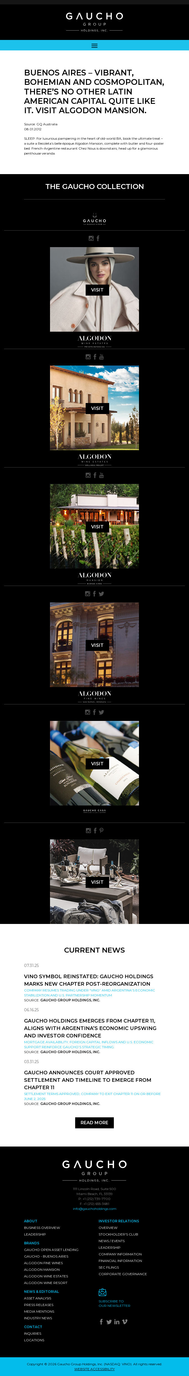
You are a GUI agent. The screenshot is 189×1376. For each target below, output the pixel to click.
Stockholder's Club (118, 1234)
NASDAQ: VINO (117, 1364)
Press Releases (38, 1305)
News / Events (112, 1241)
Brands (31, 1243)
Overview (108, 1228)
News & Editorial (41, 1292)
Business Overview (42, 1228)
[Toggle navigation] (94, 45)
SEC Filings (109, 1267)
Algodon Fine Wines (43, 1263)
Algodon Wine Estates (46, 1276)
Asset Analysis (37, 1298)
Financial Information (120, 1261)
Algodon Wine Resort (45, 1283)
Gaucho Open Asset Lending (51, 1250)
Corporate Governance (123, 1274)
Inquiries (32, 1333)
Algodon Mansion (42, 1269)
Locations (34, 1340)
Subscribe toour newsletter (114, 1303)
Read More (94, 1122)
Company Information (120, 1254)
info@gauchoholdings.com (94, 1209)
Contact (33, 1327)
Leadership (35, 1234)
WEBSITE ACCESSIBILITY (94, 1369)
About (30, 1221)
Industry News (38, 1318)
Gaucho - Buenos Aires (46, 1256)
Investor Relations (119, 1221)
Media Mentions (39, 1311)
